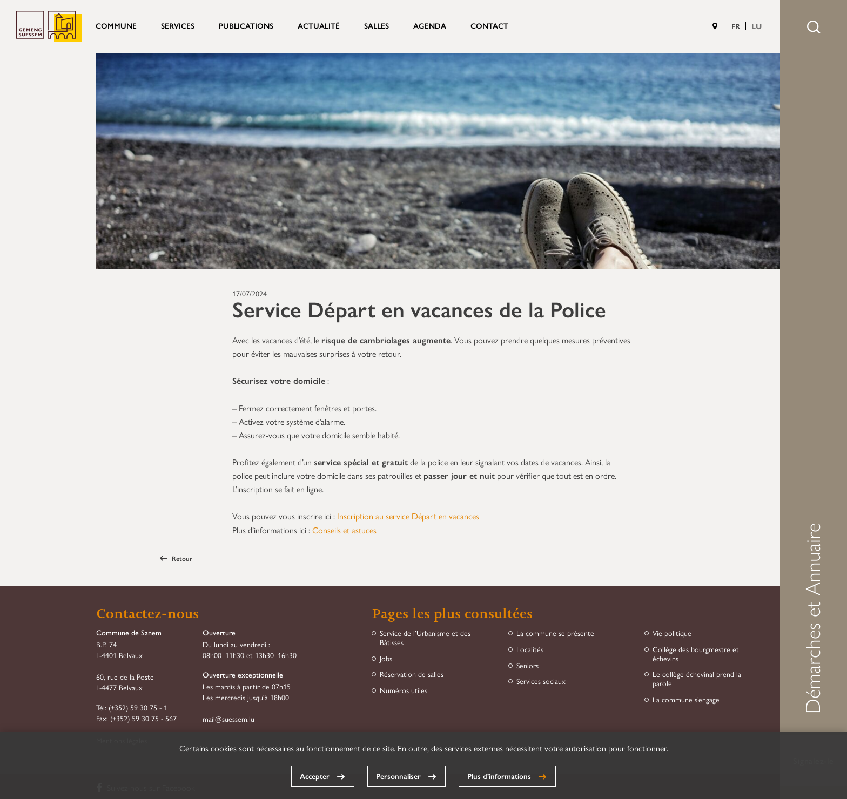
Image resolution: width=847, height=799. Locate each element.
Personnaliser (398, 775)
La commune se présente (555, 633)
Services (177, 25)
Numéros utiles (403, 690)
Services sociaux (541, 681)
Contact (489, 25)
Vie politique (672, 633)
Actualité (319, 25)
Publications (246, 25)
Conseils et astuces (344, 530)
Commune (116, 25)
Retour (176, 558)
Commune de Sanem (49, 26)
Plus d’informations (499, 775)
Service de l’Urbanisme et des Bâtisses (425, 637)
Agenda (429, 25)
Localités (529, 649)
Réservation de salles (411, 674)
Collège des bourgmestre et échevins (696, 654)
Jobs (386, 658)
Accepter (315, 775)
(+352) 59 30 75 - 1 (138, 707)
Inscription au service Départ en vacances (408, 516)
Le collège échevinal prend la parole (697, 678)
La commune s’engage (686, 699)
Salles (376, 25)
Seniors (527, 665)
